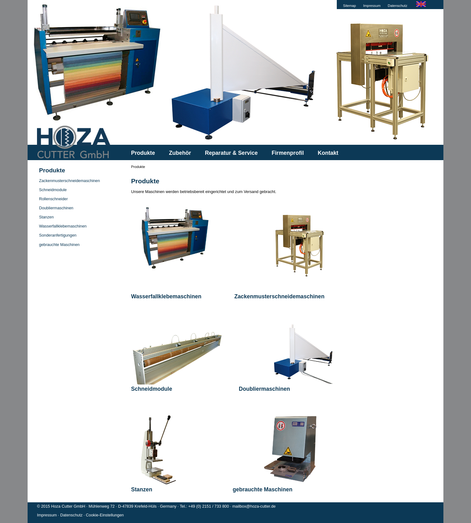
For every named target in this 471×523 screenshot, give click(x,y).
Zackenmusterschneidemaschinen (69, 180)
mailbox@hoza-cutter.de (254, 506)
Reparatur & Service (231, 153)
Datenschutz (397, 6)
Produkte (143, 153)
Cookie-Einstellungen (105, 515)
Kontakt (328, 153)
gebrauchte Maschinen (59, 244)
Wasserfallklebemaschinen (63, 226)
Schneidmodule (52, 189)
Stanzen (46, 217)
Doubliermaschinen (56, 208)
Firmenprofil (288, 153)
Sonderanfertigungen (58, 235)
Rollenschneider (53, 198)
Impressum (371, 6)
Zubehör (180, 153)
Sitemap (349, 6)
